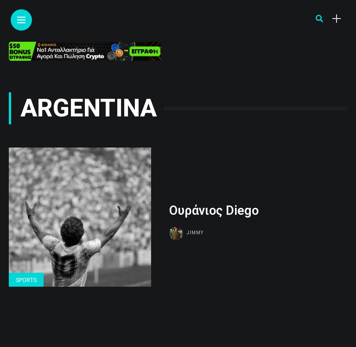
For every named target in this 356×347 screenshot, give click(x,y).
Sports (26, 280)
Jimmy (195, 232)
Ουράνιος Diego (214, 210)
